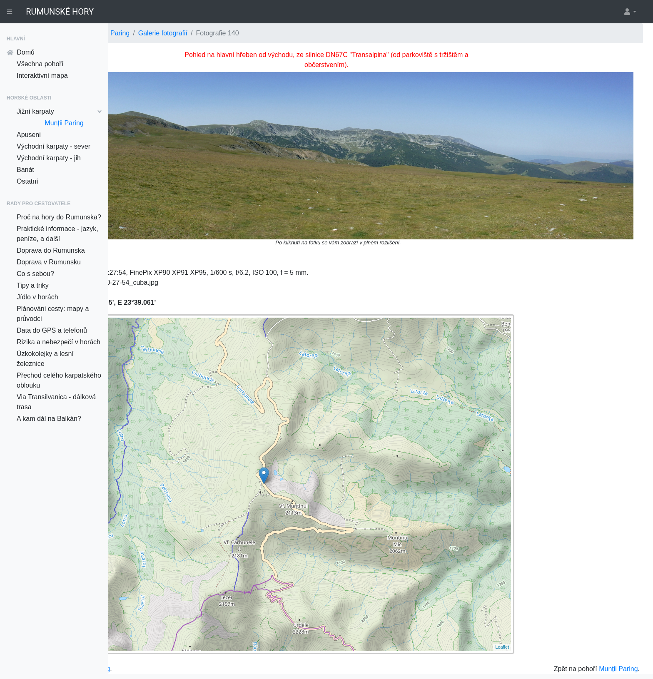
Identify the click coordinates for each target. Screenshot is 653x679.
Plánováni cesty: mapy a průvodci (53, 313)
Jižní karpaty (59, 111)
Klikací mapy (133, 665)
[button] (630, 11)
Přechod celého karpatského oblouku (59, 380)
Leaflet (524, 616)
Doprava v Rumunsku (49, 262)
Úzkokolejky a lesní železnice (45, 358)
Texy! (624, 657)
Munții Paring (64, 123)
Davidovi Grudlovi (569, 657)
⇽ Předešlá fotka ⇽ (150, 54)
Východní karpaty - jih (49, 158)
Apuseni (29, 134)
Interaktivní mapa (42, 75)
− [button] (136, 310)
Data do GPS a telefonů (52, 330)
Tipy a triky (33, 285)
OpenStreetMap (423, 657)
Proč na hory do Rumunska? (59, 217)
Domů (21, 52)
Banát (25, 169)
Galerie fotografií (271, 33)
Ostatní (27, 181)
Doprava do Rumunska (51, 250)
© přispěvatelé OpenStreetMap (481, 657)
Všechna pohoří (40, 63)
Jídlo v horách (37, 297)
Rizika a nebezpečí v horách (58, 342)
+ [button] (136, 298)
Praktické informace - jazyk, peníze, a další (57, 233)
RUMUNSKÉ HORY (60, 12)
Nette (605, 657)
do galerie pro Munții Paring (177, 638)
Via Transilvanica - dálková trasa (56, 401)
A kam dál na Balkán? (49, 418)
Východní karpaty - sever (53, 146)
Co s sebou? (35, 273)
